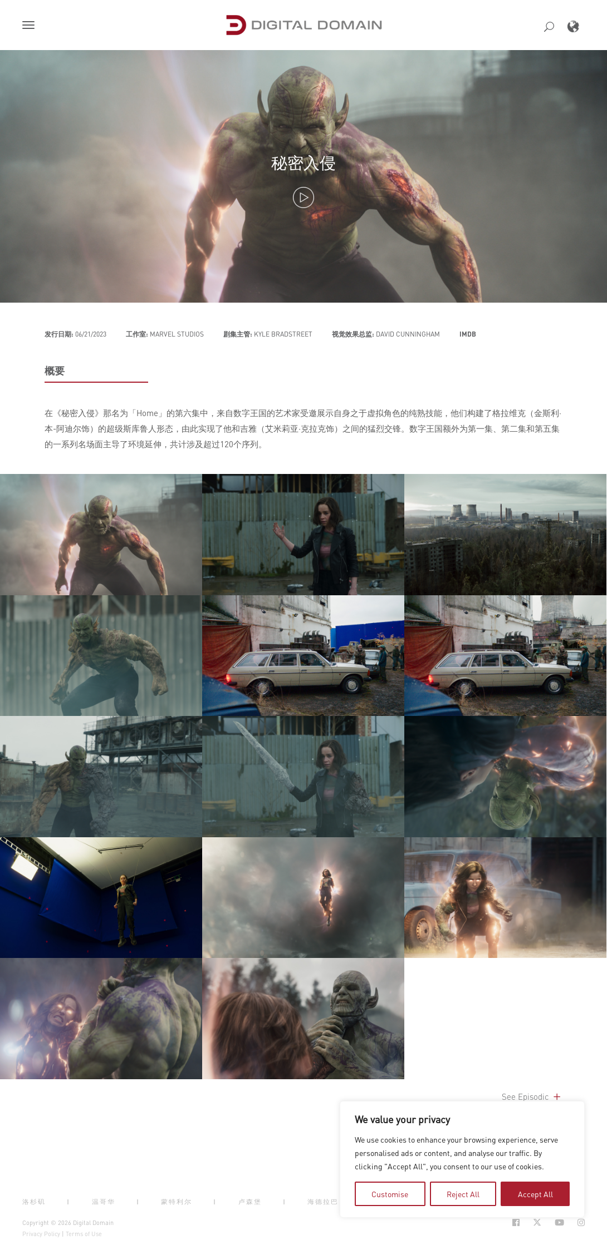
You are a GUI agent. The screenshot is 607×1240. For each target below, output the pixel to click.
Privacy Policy (41, 1234)
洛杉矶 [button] (34, 1202)
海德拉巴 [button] (323, 1202)
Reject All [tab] (463, 1194)
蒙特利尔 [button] (176, 1202)
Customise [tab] (389, 1194)
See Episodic (532, 1096)
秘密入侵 (303, 162)
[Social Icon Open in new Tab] (516, 1222)
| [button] (68, 1202)
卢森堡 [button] (250, 1202)
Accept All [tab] (535, 1194)
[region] (462, 1159)
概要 (55, 370)
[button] (30, 26)
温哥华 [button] (103, 1202)
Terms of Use (84, 1234)
